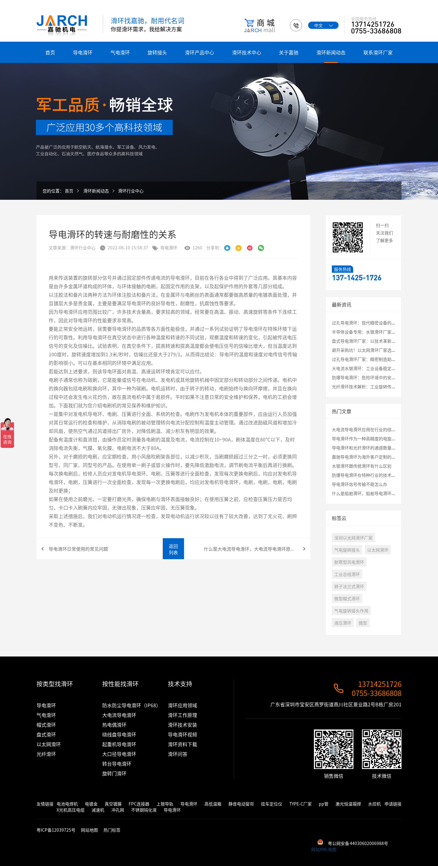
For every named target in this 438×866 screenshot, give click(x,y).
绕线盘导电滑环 (119, 734)
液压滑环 (342, 623)
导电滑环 (82, 52)
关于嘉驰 (288, 52)
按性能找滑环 (120, 683)
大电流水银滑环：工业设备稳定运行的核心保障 (376, 368)
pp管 (323, 804)
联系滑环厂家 (378, 52)
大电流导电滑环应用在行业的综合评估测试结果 (376, 429)
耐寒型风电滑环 (349, 562)
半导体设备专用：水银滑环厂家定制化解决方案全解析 (383, 332)
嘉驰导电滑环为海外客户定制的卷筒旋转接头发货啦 (381, 457)
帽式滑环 (46, 724)
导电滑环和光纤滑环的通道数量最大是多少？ (374, 448)
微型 (363, 623)
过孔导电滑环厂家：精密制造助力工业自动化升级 (379, 359)
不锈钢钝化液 (144, 810)
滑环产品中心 (199, 52)
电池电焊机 (67, 804)
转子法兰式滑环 (349, 586)
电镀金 (91, 804)
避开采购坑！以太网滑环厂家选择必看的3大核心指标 (382, 350)
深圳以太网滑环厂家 (353, 538)
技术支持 (180, 683)
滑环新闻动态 (331, 52)
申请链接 (392, 804)
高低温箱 (212, 804)
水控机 (374, 804)
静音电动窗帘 (241, 804)
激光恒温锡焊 (348, 804)
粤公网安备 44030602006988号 (358, 843)
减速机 (98, 810)
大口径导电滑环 (119, 753)
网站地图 (89, 830)
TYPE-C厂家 (300, 804)
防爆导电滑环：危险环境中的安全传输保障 (372, 377)
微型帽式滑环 (347, 598)
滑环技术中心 (246, 52)
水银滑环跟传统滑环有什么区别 (361, 466)
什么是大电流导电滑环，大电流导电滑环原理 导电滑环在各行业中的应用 (257, 549)
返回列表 (173, 549)
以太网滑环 (377, 550)
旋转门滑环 (114, 773)
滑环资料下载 (182, 744)
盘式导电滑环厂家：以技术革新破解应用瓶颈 (374, 341)
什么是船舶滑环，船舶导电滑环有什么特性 (372, 493)
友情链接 (45, 804)
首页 (50, 52)
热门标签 (111, 830)
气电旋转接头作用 (351, 611)
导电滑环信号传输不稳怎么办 (359, 484)
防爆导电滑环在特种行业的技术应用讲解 (370, 475)
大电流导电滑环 (119, 715)
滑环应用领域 (182, 705)
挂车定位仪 (271, 804)
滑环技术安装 (182, 724)
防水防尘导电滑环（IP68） (131, 705)
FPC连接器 (139, 804)
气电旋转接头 (347, 550)
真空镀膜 (113, 804)
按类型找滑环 (54, 683)
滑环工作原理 (182, 715)
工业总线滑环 (347, 574)
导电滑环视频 (182, 734)
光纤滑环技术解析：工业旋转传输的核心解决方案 (379, 386)
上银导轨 (164, 804)
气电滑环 (120, 52)
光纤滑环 (46, 753)
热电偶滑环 (114, 724)
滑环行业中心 (131, 191)
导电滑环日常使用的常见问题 (78, 549)
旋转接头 (157, 52)
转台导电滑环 (116, 763)
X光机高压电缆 (71, 810)
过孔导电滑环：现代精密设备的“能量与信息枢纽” (381, 323)
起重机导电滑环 (119, 744)
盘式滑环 (46, 734)
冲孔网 (117, 810)
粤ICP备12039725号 (56, 830)
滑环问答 (177, 753)
